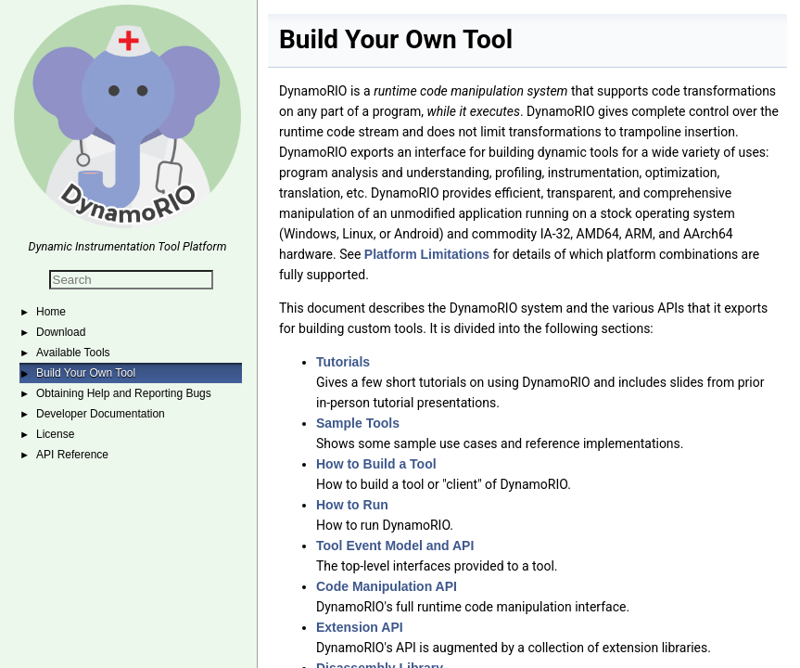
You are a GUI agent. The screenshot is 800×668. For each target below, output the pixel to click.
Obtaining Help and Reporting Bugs (123, 393)
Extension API (359, 627)
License (55, 434)
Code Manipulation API (386, 586)
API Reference (72, 454)
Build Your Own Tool (85, 372)
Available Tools (73, 352)
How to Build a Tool (376, 463)
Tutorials (343, 361)
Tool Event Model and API (395, 545)
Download (60, 332)
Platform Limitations (426, 254)
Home (51, 311)
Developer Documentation (100, 413)
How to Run (352, 504)
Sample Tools (358, 423)
